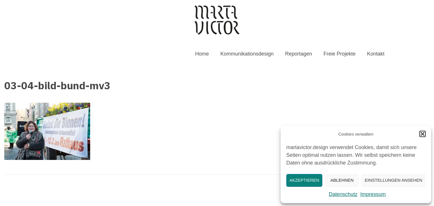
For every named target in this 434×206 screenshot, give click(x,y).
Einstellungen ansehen (393, 180)
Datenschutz (343, 194)
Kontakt (375, 54)
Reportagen (298, 54)
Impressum (373, 194)
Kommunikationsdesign (247, 54)
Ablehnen (342, 180)
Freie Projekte (339, 54)
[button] (422, 134)
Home (202, 54)
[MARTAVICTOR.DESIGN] (217, 20)
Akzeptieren (304, 180)
